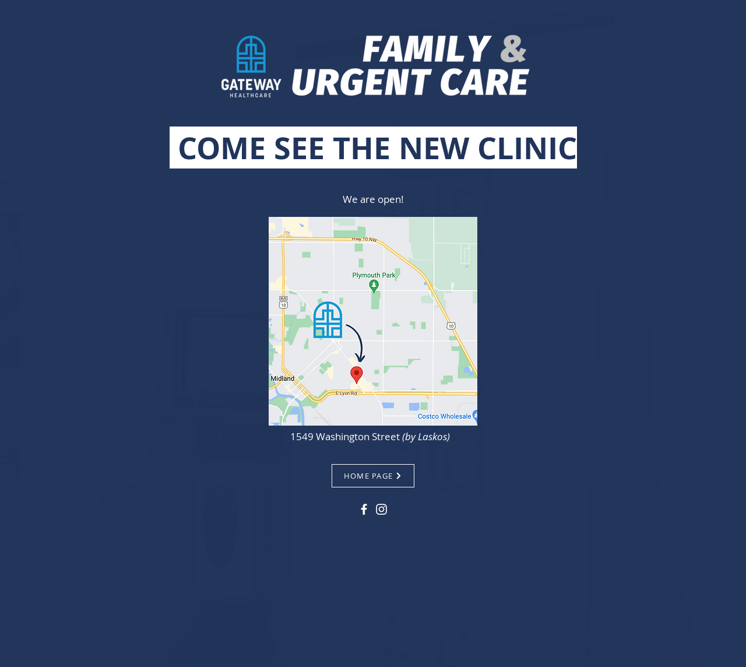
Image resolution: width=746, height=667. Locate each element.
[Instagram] (381, 509)
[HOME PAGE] (373, 475)
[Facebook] (364, 509)
